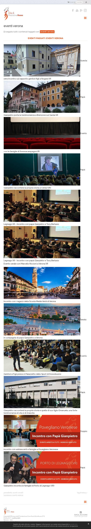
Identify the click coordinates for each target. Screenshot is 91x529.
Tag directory (81, 493)
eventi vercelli (18, 493)
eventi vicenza (17, 495)
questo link (73, 524)
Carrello (79, 2)
